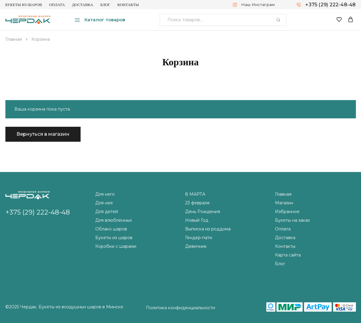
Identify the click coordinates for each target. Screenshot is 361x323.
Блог (105, 5)
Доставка (82, 5)
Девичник (196, 246)
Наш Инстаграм (258, 4)
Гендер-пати (198, 237)
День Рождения (202, 211)
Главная (283, 194)
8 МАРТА (195, 194)
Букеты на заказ (292, 220)
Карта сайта (288, 255)
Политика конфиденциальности (180, 307)
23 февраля (197, 203)
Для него (105, 194)
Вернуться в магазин (43, 134)
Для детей (106, 211)
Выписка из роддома (208, 229)
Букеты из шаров (23, 5)
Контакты (128, 5)
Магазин (284, 203)
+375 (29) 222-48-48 (330, 4)
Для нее (104, 203)
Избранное (287, 211)
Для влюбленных (113, 220)
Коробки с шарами (115, 246)
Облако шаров (111, 229)
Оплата (57, 5)
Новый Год (196, 220)
